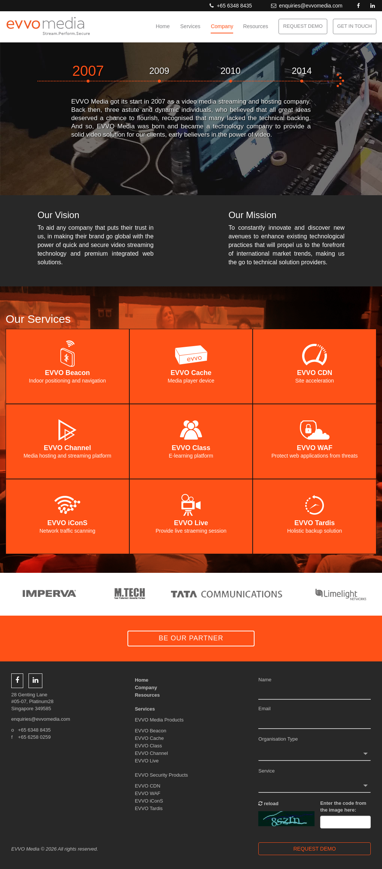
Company (222, 26)
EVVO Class (148, 746)
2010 (230, 71)
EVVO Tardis (149, 808)
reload (268, 803)
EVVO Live (147, 761)
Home (162, 26)
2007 (88, 71)
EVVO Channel (151, 753)
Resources (255, 26)
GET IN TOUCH (354, 26)
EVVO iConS (149, 801)
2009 (159, 71)
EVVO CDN (147, 786)
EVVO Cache (149, 738)
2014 (302, 71)
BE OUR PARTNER (191, 638)
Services (190, 26)
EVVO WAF (147, 793)
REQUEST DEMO (302, 26)
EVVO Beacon (150, 730)
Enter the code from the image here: (343, 806)
